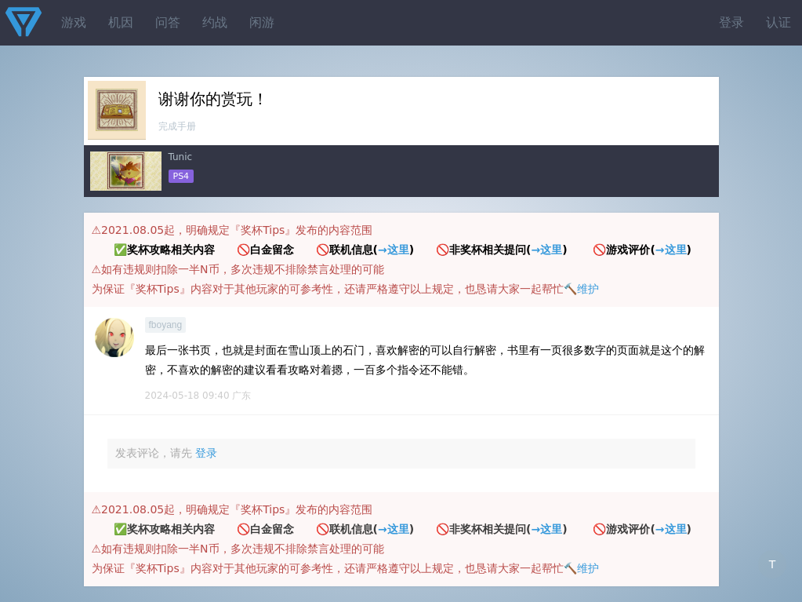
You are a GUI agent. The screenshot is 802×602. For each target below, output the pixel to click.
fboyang (166, 324)
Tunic (181, 156)
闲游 (261, 22)
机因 (120, 22)
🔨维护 (581, 289)
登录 (731, 22)
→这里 (393, 249)
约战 (214, 22)
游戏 (73, 22)
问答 (167, 22)
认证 (778, 22)
